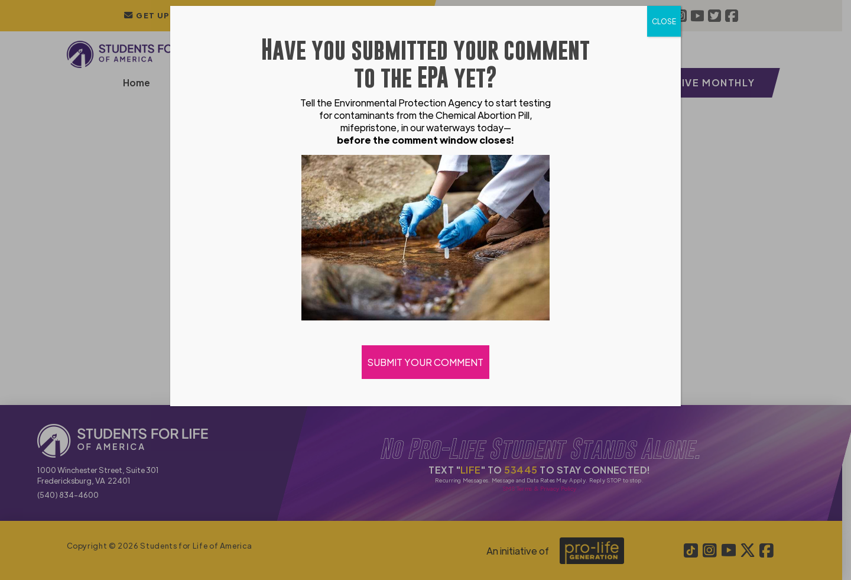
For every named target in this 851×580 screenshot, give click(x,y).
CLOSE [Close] (664, 21)
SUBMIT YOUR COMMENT (425, 362)
